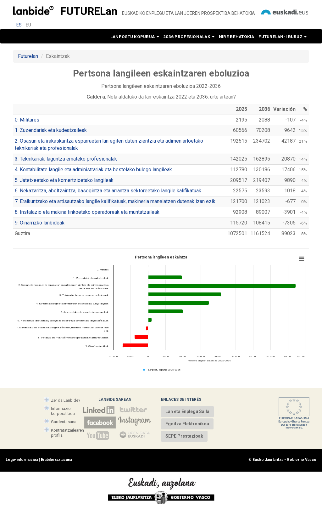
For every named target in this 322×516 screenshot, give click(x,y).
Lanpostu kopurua (134, 36)
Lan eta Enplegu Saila (187, 411)
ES (19, 24)
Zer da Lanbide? (65, 400)
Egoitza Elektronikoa (187, 423)
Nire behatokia (236, 36)
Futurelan (28, 56)
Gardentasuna (63, 421)
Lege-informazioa (22, 465)
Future (89, 11)
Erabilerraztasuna (56, 465)
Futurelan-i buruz (282, 36)
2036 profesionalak (188, 36)
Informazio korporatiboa (63, 411)
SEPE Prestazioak (184, 436)
